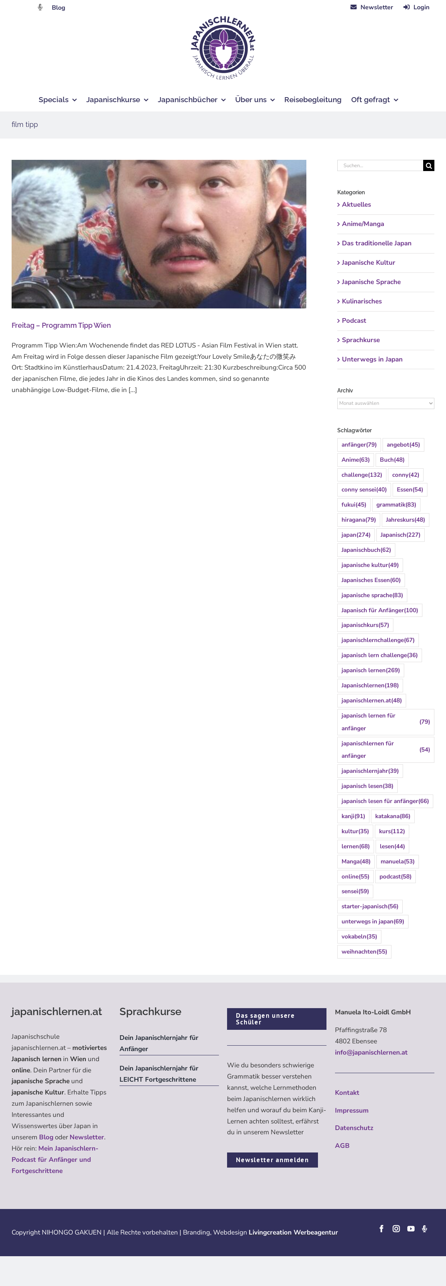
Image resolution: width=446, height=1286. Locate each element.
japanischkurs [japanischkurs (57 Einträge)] (365, 625)
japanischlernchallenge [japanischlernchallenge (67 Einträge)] (378, 640)
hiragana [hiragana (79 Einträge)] (359, 520)
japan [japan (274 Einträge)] (356, 535)
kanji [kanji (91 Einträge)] (353, 816)
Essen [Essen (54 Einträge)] (410, 489)
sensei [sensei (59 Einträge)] (355, 891)
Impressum (352, 1110)
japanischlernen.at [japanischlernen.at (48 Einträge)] (372, 700)
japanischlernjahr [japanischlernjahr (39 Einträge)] (370, 771)
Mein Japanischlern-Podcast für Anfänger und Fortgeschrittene (55, 1159)
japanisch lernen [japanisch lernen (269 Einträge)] (371, 670)
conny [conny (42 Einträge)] (405, 475)
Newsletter (87, 1137)
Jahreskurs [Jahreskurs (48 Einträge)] (405, 520)
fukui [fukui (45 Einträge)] (354, 504)
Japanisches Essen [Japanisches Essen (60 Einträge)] (371, 580)
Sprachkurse (361, 340)
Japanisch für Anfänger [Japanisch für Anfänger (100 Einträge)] (380, 610)
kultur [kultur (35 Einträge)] (355, 831)
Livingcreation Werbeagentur (293, 1232)
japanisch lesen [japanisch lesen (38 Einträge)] (367, 786)
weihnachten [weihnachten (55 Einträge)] (364, 951)
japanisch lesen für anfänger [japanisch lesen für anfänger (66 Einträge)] (385, 801)
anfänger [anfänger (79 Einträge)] (359, 444)
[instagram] (396, 1228)
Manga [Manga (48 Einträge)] (356, 861)
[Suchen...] (380, 165)
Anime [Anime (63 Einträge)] (356, 460)
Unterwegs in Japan (372, 359)
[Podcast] (424, 1228)
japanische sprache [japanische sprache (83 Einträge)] (372, 595)
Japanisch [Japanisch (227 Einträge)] (400, 535)
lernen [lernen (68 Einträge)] (356, 846)
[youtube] (410, 1228)
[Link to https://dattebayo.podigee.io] (40, 7)
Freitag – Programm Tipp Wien (62, 325)
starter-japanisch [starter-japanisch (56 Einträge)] (370, 906)
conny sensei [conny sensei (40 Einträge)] (364, 489)
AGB (342, 1145)
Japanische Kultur (368, 262)
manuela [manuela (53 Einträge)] (398, 861)
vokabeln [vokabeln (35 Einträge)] (359, 936)
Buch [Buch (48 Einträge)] (392, 460)
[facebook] (381, 1228)
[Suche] (428, 165)
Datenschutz (354, 1127)
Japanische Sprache (371, 281)
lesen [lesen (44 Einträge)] (392, 846)
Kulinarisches (362, 301)
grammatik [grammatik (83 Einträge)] (396, 504)
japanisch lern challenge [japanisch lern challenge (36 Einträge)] (380, 655)
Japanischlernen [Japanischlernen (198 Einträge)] (370, 685)
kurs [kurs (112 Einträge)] (392, 831)
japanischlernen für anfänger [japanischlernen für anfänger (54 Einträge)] (386, 750)
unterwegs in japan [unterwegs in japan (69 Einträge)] (373, 921)
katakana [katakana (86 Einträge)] (392, 816)
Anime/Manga (363, 223)
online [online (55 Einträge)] (355, 876)
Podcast (354, 320)
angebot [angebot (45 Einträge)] (403, 444)
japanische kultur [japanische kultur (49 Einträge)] (370, 565)
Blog (58, 7)
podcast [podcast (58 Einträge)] (395, 876)
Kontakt (347, 1092)
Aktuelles (356, 204)
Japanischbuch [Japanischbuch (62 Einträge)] (366, 550)
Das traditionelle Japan (377, 243)
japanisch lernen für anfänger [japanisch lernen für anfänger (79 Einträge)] (386, 722)
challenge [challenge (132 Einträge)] (362, 475)
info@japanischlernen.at (371, 1052)
